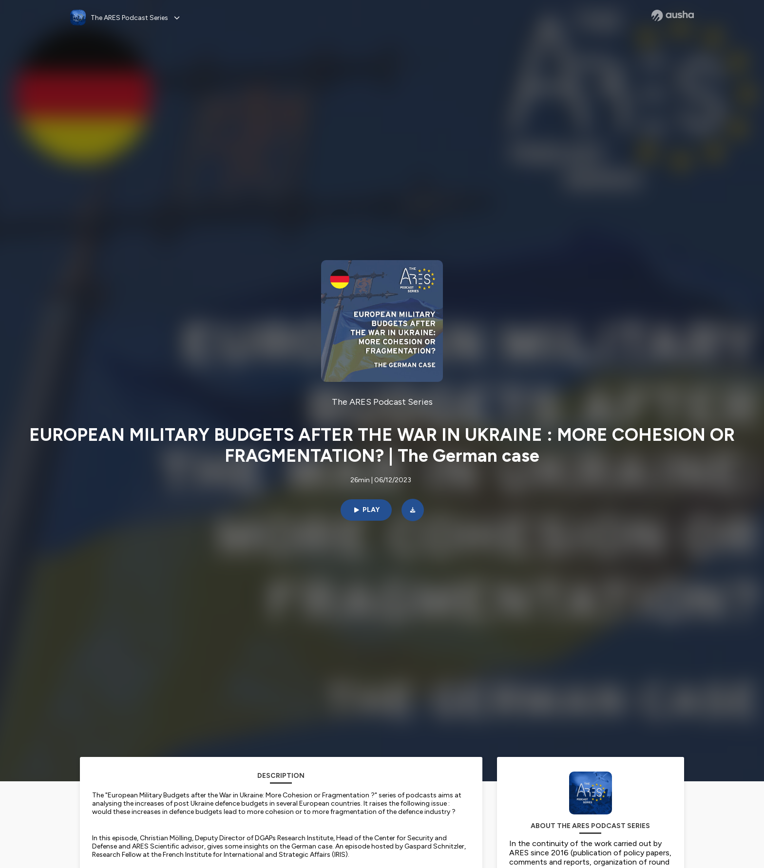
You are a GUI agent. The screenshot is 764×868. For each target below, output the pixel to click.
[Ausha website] (672, 15)
